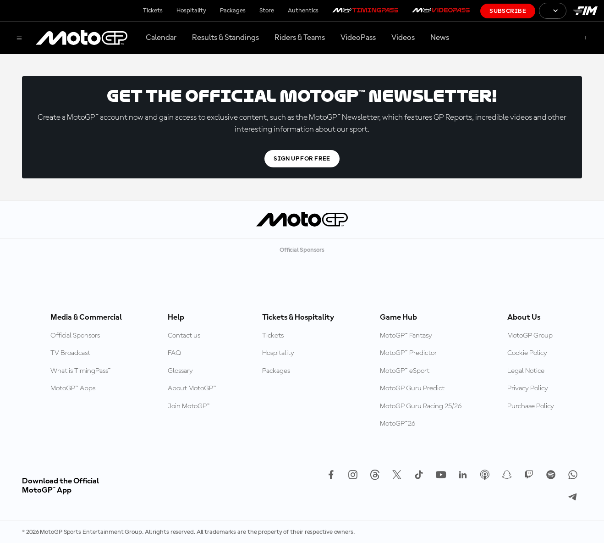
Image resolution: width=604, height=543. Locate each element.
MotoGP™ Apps (72, 388)
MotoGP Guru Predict (412, 388)
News (439, 37)
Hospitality (191, 10)
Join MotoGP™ (189, 406)
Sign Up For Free (302, 158)
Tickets (153, 10)
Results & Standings (225, 37)
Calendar (161, 37)
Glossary (180, 371)
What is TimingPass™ (80, 371)
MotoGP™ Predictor (408, 353)
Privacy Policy (527, 388)
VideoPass (358, 37)
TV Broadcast (70, 353)
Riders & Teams (300, 37)
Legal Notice (525, 371)
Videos (403, 37)
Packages (233, 10)
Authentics (303, 10)
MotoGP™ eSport (404, 371)
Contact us (184, 335)
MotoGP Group (530, 335)
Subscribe (507, 11)
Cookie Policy (527, 353)
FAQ (174, 353)
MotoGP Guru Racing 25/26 (420, 406)
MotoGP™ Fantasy (406, 335)
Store (266, 10)
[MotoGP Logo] (81, 38)
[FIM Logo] (585, 10)
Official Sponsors (75, 335)
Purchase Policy (530, 406)
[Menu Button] (19, 38)
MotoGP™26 (397, 423)
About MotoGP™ (192, 388)
